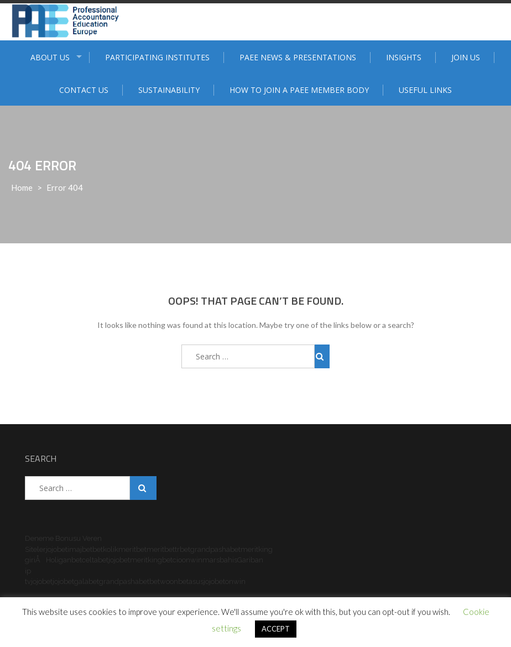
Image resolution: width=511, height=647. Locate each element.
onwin (192, 560)
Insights (403, 57)
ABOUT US (50, 57)
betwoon (163, 581)
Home (22, 187)
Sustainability (169, 90)
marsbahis (219, 560)
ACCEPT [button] (276, 628)
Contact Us (83, 90)
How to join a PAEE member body (299, 90)
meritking (146, 560)
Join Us (465, 57)
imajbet (79, 549)
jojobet (56, 549)
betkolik (105, 549)
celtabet (95, 560)
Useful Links (425, 90)
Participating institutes (157, 57)
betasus (191, 581)
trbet (182, 549)
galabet (86, 581)
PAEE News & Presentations (297, 57)
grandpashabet (215, 549)
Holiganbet (64, 560)
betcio (172, 560)
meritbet (132, 549)
